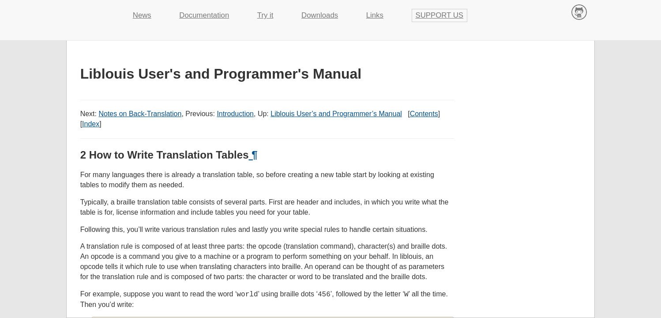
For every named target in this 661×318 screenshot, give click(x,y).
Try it (265, 15)
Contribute (579, 11)
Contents (424, 113)
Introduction (235, 113)
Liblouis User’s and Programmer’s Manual (336, 113)
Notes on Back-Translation (139, 113)
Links (374, 15)
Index (90, 124)
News (142, 15)
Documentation (204, 15)
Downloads (319, 15)
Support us (440, 15)
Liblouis (92, 11)
